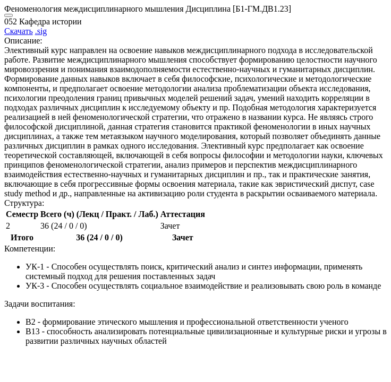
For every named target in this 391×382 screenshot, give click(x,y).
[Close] (8, 15)
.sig (41, 31)
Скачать (18, 31)
